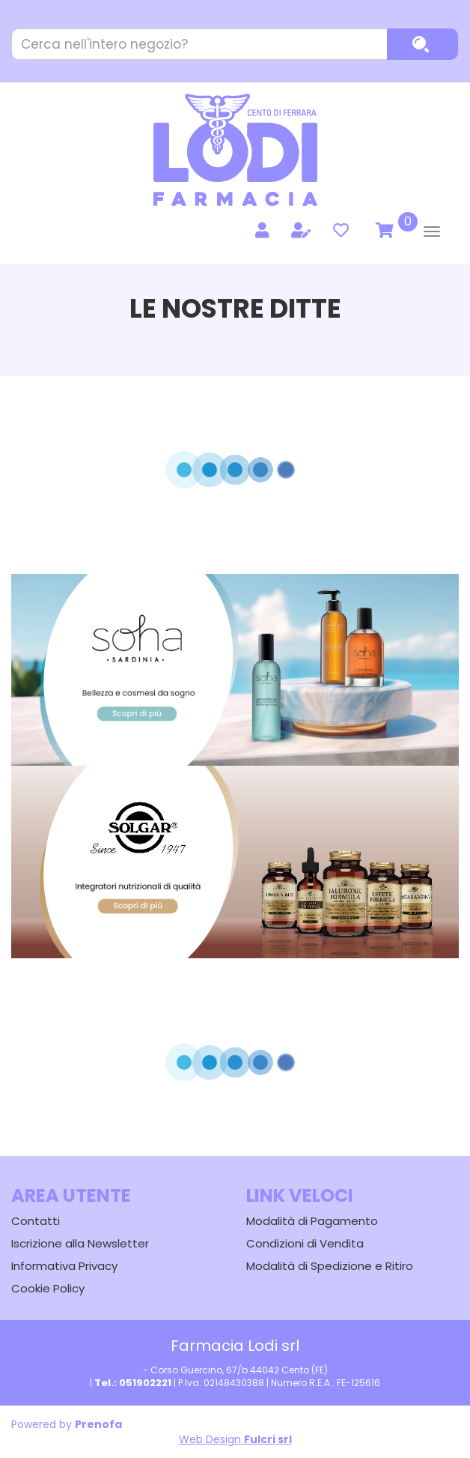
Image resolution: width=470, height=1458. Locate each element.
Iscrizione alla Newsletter (80, 1243)
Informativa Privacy (64, 1266)
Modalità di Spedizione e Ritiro (329, 1266)
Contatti (35, 1221)
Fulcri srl (268, 1439)
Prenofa (98, 1424)
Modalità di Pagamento (312, 1221)
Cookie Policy (48, 1288)
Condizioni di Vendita (305, 1243)
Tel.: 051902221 (132, 1383)
